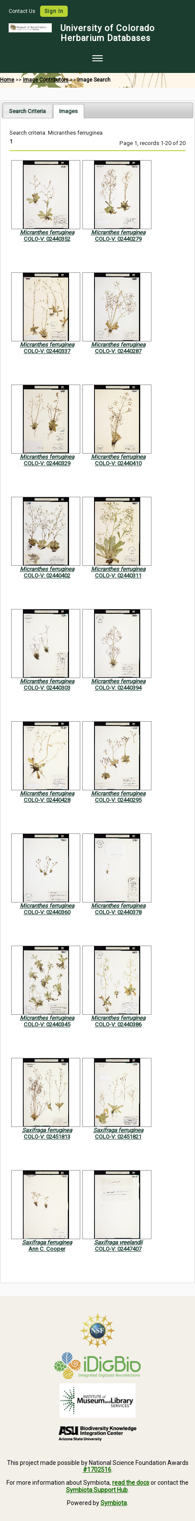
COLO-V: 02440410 (118, 463)
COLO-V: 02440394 (118, 688)
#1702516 (97, 1469)
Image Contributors (46, 80)
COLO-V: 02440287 (118, 351)
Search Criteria (27, 111)
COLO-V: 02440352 (47, 239)
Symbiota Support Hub (97, 1489)
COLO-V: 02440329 (47, 463)
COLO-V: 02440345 (47, 1024)
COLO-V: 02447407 (118, 1249)
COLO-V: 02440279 (118, 239)
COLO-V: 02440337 (47, 351)
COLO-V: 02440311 (118, 575)
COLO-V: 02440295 (118, 800)
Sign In (53, 11)
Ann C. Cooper (46, 1249)
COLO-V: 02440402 (47, 575)
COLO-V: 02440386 (118, 1024)
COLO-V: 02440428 (47, 800)
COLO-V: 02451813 (47, 1136)
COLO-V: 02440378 (118, 912)
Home (7, 80)
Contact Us (23, 11)
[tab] (27, 110)
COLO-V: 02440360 (47, 912)
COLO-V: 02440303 (47, 688)
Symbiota (114, 1502)
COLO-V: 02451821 (118, 1136)
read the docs (130, 1482)
